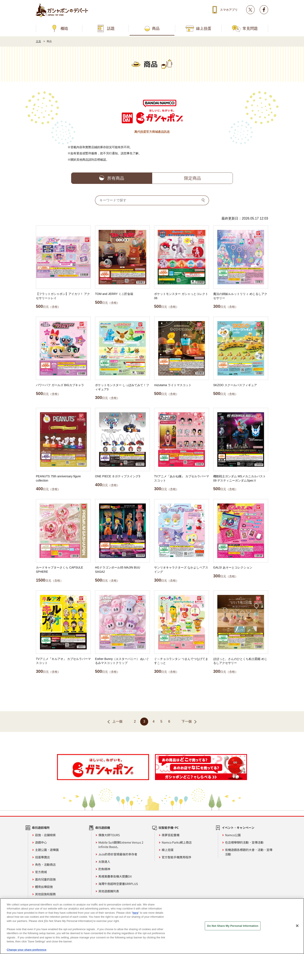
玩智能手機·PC (169, 827)
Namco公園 (233, 835)
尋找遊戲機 (102, 827)
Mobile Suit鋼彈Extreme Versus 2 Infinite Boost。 (120, 844)
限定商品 (192, 178)
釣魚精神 (104, 869)
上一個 (117, 721)
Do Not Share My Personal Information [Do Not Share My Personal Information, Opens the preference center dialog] (232, 928)
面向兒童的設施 (45, 879)
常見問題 (250, 28)
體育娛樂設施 (44, 887)
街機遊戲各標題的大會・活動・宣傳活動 (248, 852)
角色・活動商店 (45, 864)
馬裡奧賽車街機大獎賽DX (115, 876)
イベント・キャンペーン (238, 827)
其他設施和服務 (45, 894)
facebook (264, 9)
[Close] (297, 928)
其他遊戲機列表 (108, 891)
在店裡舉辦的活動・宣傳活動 (244, 842)
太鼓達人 (104, 861)
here (135, 915)
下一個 (187, 721)
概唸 (64, 28)
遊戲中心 (41, 842)
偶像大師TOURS (109, 835)
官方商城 (41, 872)
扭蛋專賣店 (42, 857)
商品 (156, 28)
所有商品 (115, 178)
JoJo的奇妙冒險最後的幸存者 (117, 854)
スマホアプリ (229, 9)
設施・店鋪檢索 (45, 835)
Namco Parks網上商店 (177, 842)
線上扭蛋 (203, 28)
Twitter (250, 9)
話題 (111, 28)
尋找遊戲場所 (41, 827)
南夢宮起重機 (170, 835)
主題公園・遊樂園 (47, 850)
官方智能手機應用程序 (176, 857)
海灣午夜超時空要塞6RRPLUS (118, 884)
